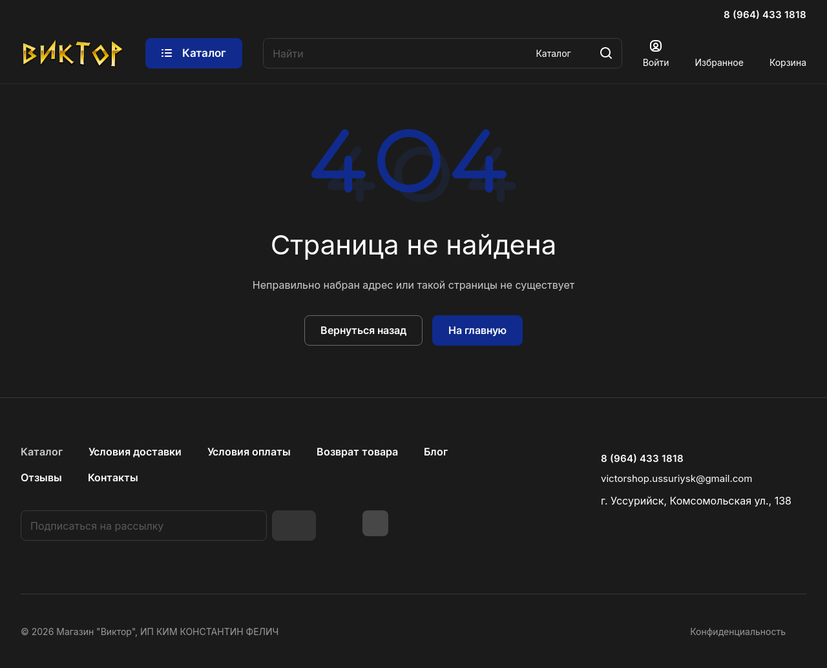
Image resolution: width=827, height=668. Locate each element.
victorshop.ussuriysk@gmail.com (676, 478)
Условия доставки (135, 451)
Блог (436, 451)
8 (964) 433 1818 (765, 15)
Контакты (113, 477)
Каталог (42, 451)
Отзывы (41, 477)
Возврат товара (357, 451)
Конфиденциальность (738, 631)
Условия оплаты (249, 451)
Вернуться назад (363, 330)
